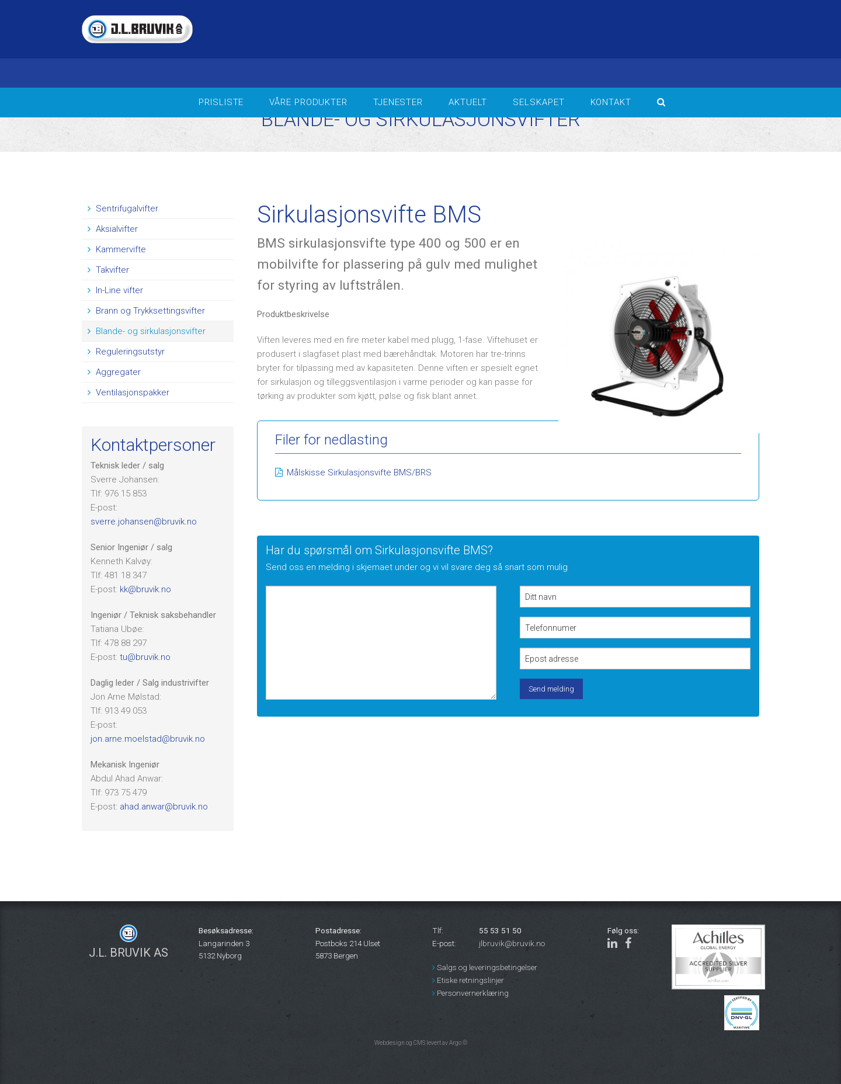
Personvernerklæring (470, 993)
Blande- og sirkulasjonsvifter (147, 331)
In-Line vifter (115, 290)
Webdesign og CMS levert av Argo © (420, 1043)
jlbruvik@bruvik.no (512, 943)
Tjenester (398, 102)
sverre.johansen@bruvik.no (144, 521)
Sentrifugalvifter (123, 208)
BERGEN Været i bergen (625, 44)
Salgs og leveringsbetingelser (484, 967)
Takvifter (108, 270)
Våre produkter (308, 102)
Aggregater (114, 372)
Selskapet (538, 102)
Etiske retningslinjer (468, 980)
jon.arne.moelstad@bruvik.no (148, 739)
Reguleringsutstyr (126, 351)
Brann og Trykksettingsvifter (146, 310)
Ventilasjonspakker (128, 392)
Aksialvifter (113, 229)
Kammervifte (117, 249)
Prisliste (221, 102)
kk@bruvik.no (145, 589)
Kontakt (610, 102)
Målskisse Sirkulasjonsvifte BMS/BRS (359, 472)
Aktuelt (468, 102)
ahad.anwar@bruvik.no (164, 806)
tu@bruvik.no (145, 657)
